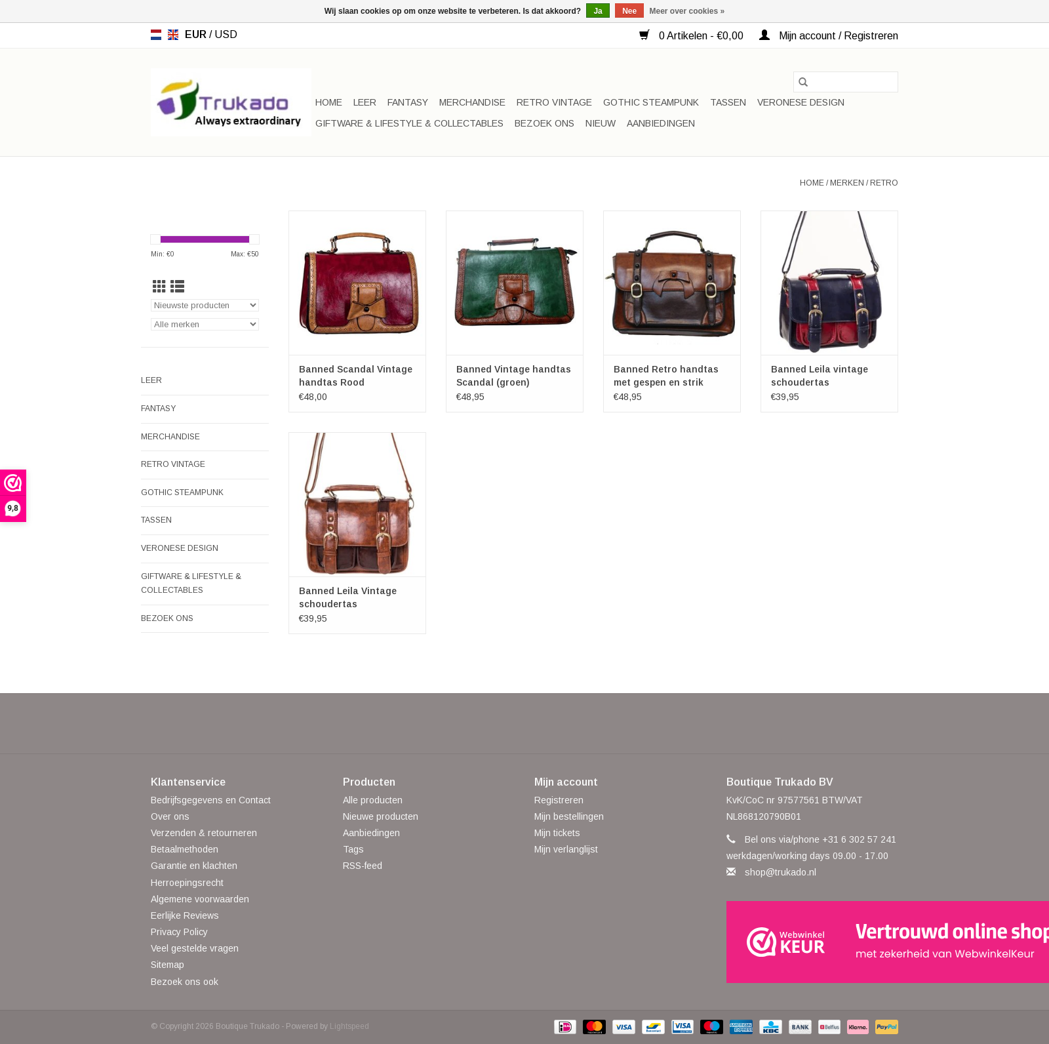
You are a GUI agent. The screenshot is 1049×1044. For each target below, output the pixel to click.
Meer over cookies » (687, 11)
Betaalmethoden (184, 849)
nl (156, 35)
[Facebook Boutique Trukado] (477, 723)
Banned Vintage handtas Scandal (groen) (513, 376)
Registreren (559, 800)
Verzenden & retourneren (204, 833)
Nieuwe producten (380, 816)
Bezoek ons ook (184, 981)
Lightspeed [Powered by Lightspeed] (349, 1026)
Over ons (170, 816)
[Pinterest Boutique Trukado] (524, 723)
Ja (597, 11)
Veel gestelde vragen (195, 948)
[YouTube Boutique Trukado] (548, 723)
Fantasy (407, 102)
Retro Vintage (554, 102)
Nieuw (600, 123)
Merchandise (472, 102)
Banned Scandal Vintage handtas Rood (355, 376)
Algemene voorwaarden (200, 899)
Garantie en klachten (194, 865)
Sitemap (167, 964)
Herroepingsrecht (187, 882)
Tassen (728, 102)
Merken (847, 183)
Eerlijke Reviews (185, 915)
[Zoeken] (845, 81)
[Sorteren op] (205, 305)
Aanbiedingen (661, 123)
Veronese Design (800, 102)
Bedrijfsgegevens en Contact (211, 800)
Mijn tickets (557, 833)
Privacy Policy (179, 932)
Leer (364, 102)
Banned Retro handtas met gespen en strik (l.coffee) (666, 376)
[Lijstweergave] (177, 286)
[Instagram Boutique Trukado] (571, 723)
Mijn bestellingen (569, 816)
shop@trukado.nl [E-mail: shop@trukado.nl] (780, 872)
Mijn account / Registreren (828, 35)
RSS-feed (362, 865)
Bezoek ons (544, 123)
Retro (884, 183)
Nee (629, 11)
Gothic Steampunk (651, 102)
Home (328, 102)
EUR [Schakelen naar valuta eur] (197, 34)
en (173, 35)
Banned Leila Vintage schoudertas (348, 597)
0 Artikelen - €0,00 (692, 35)
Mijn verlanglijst (566, 849)
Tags (353, 849)
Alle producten (373, 800)
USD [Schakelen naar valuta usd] (225, 34)
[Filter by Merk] (205, 324)
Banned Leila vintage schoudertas (819, 376)
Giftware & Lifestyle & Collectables (409, 123)
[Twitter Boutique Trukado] (500, 723)
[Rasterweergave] (160, 286)
